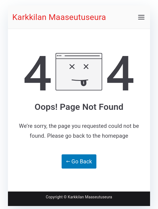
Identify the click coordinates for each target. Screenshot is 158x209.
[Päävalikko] (141, 17)
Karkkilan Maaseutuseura (59, 17)
